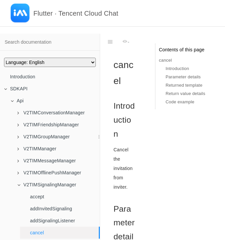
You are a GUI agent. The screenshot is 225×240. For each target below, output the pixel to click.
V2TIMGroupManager (43, 136)
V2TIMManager (36, 148)
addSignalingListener (52, 220)
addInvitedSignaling (51, 208)
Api (17, 100)
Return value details (185, 93)
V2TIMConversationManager (51, 112)
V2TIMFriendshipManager (48, 124)
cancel (37, 232)
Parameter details (183, 76)
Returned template (184, 85)
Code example (180, 101)
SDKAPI (16, 88)
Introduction (22, 76)
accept (37, 196)
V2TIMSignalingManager (46, 184)
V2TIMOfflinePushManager (49, 172)
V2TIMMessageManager (46, 160)
